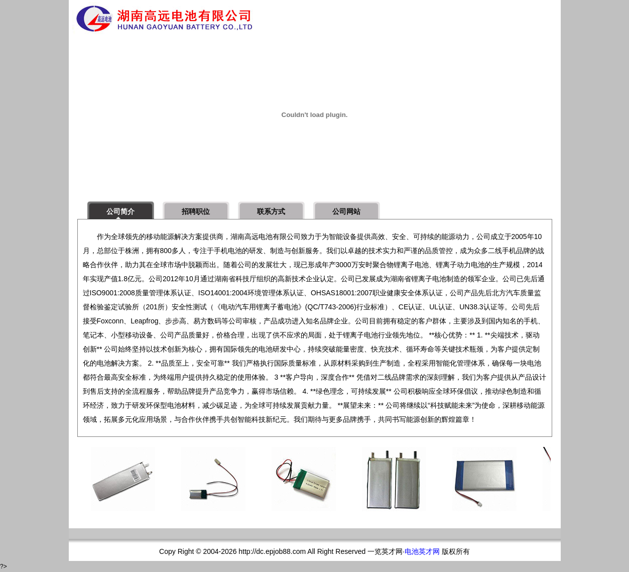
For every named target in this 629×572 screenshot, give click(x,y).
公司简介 (120, 211)
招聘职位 (196, 211)
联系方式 (271, 211)
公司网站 (346, 211)
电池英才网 (422, 551)
